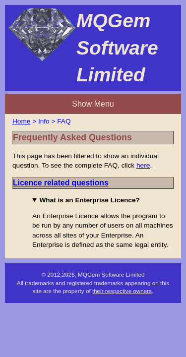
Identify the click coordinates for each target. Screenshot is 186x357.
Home (23, 74)
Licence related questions (71, 160)
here (60, 139)
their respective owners (122, 297)
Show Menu (93, 56)
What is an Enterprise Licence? (83, 181)
